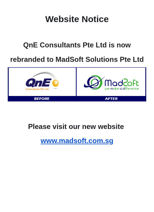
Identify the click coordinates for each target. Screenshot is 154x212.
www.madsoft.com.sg (77, 141)
